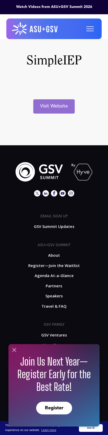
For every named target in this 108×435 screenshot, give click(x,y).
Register (54, 408)
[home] (35, 28)
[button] (90, 28)
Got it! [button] (91, 427)
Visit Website (54, 106)
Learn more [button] (48, 430)
